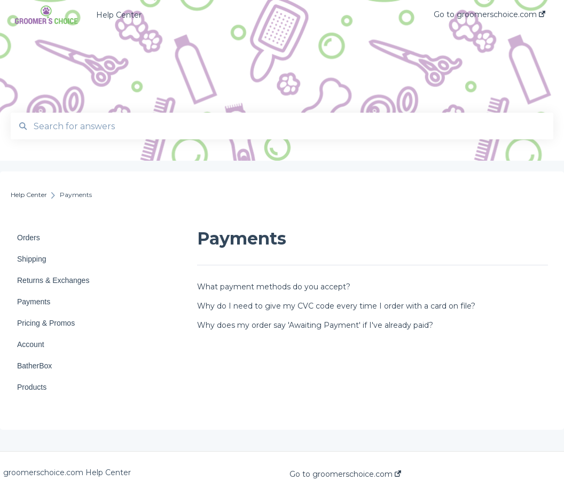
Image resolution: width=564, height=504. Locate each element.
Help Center (119, 15)
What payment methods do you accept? (273, 287)
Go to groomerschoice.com (345, 474)
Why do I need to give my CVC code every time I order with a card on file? (336, 306)
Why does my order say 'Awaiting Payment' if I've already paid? (315, 325)
